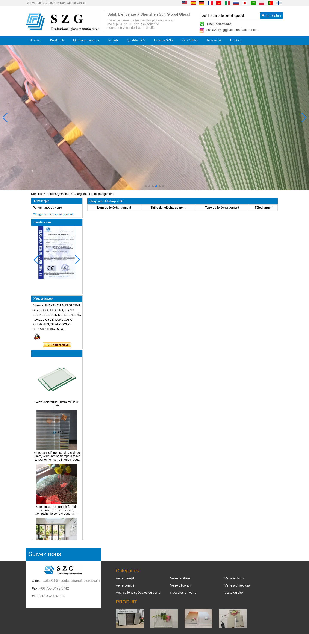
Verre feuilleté (180, 578)
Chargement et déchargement (53, 214)
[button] (146, 186)
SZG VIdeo (189, 40)
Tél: (35, 596)
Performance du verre (47, 207)
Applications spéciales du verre (138, 592)
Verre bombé (125, 585)
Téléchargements (57, 194)
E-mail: (37, 580)
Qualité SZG (136, 40)
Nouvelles (214, 40)
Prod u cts (57, 40)
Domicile (37, 194)
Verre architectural (237, 585)
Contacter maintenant (57, 345)
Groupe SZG (163, 40)
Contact (236, 40)
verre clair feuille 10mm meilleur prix (57, 405)
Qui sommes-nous (86, 40)
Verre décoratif (180, 585)
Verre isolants (234, 578)
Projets (113, 40)
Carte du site (233, 592)
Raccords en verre (183, 592)
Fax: (35, 588)
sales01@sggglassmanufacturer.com (232, 30)
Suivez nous (44, 554)
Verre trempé (125, 578)
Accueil (35, 40)
